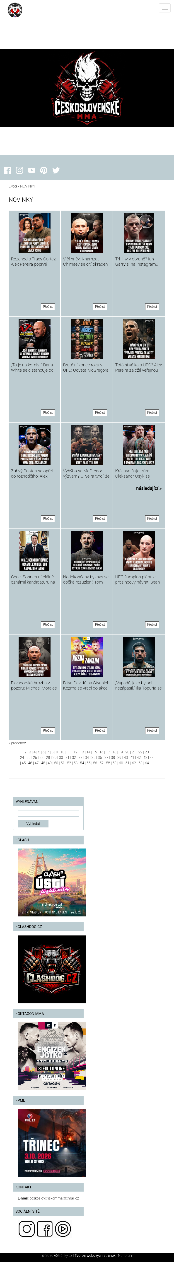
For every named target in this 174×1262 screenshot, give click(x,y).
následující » (149, 488)
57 (101, 763)
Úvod (13, 186)
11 (69, 752)
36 (100, 757)
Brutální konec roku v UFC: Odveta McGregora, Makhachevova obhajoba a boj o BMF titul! (86, 372)
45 (24, 763)
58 (108, 763)
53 (76, 763)
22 (140, 752)
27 (41, 757)
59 (115, 763)
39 (119, 757)
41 (132, 757)
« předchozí (18, 743)
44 (152, 757)
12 (75, 752)
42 (139, 757)
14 (89, 752)
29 (55, 757)
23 (147, 752)
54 (82, 763)
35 (93, 757)
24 (22, 757)
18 (114, 752)
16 (101, 752)
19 (121, 752)
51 (62, 763)
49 (50, 763)
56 (95, 763)
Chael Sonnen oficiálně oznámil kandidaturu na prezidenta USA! (33, 582)
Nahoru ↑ (125, 1255)
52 (69, 763)
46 (30, 763)
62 (134, 763)
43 (145, 757)
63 (140, 763)
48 (43, 763)
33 (80, 757)
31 (67, 757)
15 (95, 752)
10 (62, 752)
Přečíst (48, 307)
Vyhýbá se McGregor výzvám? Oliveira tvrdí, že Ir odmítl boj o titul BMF (86, 476)
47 (37, 763)
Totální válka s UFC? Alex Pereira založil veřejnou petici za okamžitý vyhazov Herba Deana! (138, 372)
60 (121, 763)
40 (126, 757)
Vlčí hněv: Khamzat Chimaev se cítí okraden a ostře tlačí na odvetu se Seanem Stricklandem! (86, 266)
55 (89, 763)
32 (74, 757)
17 (108, 752)
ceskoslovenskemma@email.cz (54, 1198)
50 (56, 763)
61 (128, 763)
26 (35, 757)
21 (134, 752)
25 (29, 757)
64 (147, 763)
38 (113, 757)
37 (106, 757)
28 (48, 757)
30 (61, 757)
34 (87, 757)
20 (127, 752)
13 (82, 752)
